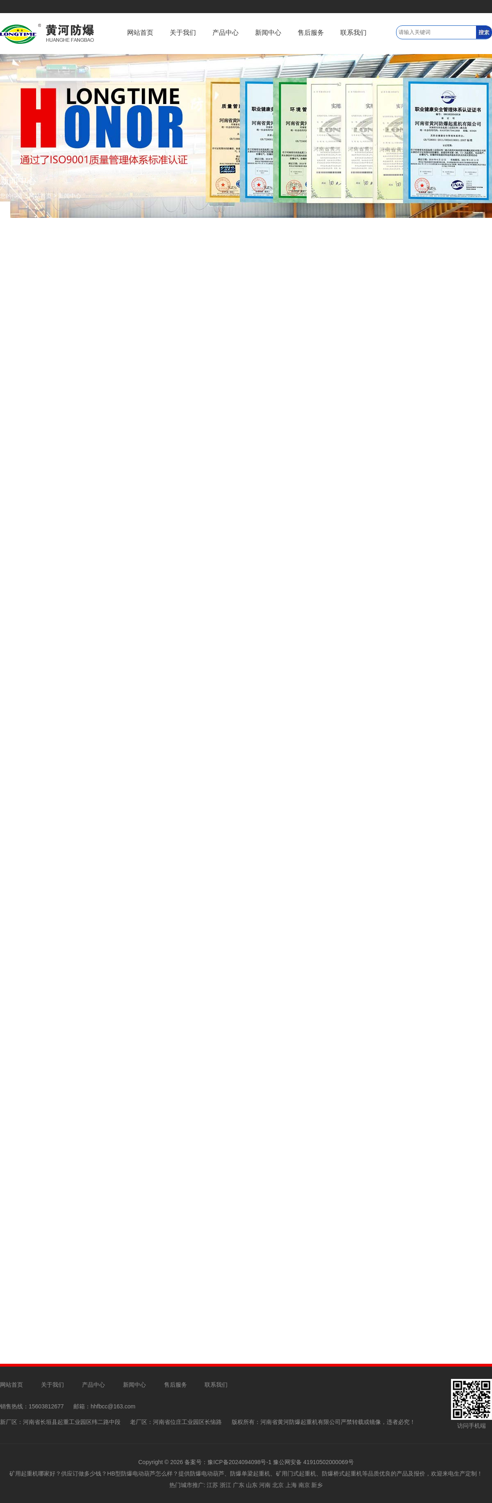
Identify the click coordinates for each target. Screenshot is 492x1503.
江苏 (212, 1485)
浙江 (225, 1485)
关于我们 (183, 32)
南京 (304, 1485)
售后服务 (311, 32)
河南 (265, 1485)
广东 (238, 1485)
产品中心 (225, 32)
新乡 (317, 1485)
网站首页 (140, 32)
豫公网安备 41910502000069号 (313, 1462)
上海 (291, 1485)
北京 (278, 1485)
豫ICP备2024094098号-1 (239, 1462)
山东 (251, 1485)
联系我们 (353, 32)
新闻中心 (268, 32)
